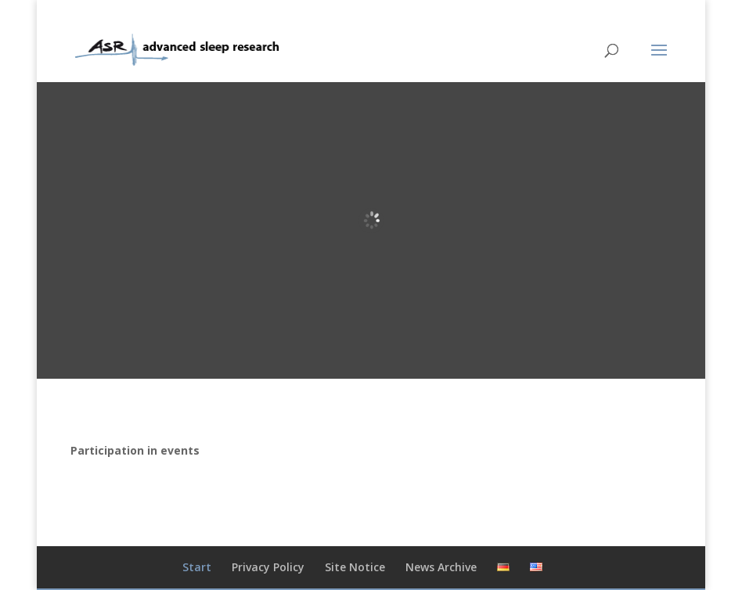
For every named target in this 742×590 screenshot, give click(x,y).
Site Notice (355, 566)
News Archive (441, 566)
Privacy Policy (268, 566)
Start (196, 566)
